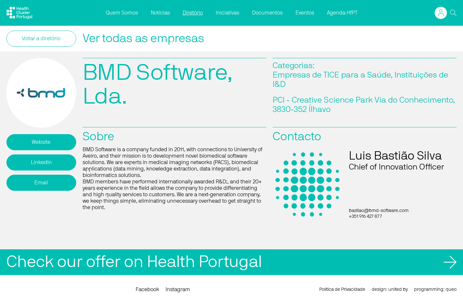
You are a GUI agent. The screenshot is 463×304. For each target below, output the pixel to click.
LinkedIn (41, 162)
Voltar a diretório (41, 38)
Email (41, 182)
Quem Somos (122, 12)
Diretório (193, 12)
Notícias (160, 12)
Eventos (304, 12)
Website (41, 142)
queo (451, 289)
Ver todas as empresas (143, 38)
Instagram (178, 289)
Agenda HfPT (342, 12)
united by (398, 289)
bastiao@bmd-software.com (379, 210)
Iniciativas (227, 12)
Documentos (267, 12)
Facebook (147, 289)
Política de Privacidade (342, 289)
